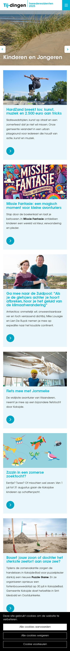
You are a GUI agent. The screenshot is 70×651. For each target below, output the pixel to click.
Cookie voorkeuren (35, 644)
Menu (66, 5)
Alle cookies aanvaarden (35, 627)
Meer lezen (10, 151)
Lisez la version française (67, 49)
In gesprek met (3, 49)
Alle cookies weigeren (35, 635)
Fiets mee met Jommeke (27, 391)
